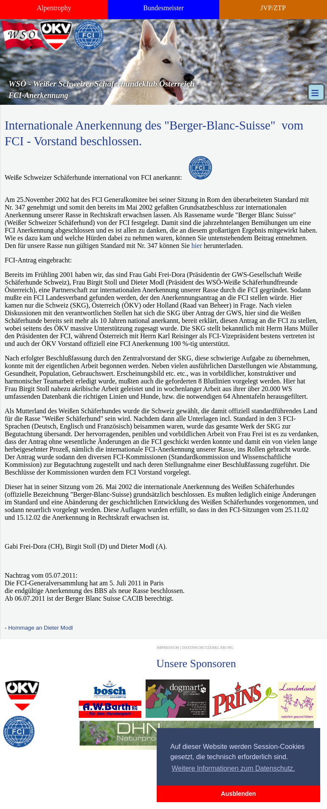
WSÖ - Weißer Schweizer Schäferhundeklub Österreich (102, 83)
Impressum (168, 647)
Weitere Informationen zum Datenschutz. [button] (233, 768)
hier (197, 245)
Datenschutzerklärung (207, 647)
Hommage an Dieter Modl (40, 628)
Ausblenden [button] (238, 793)
